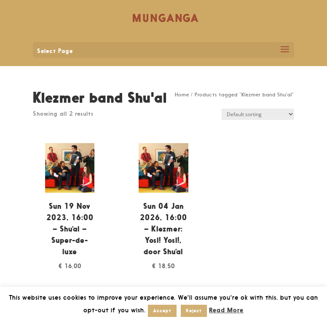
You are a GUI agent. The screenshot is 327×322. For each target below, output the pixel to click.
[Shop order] (258, 114)
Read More (226, 310)
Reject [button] (194, 311)
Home (182, 95)
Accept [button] (162, 311)
